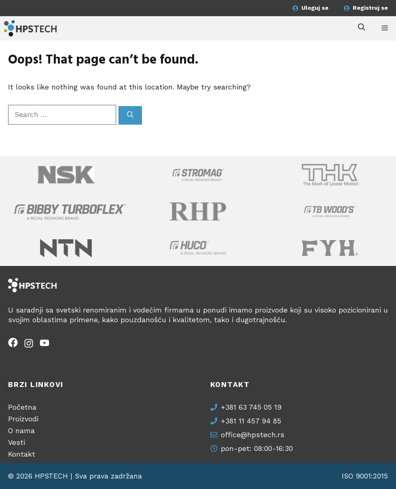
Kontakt (21, 454)
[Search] (130, 115)
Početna (22, 407)
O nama (21, 431)
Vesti (16, 442)
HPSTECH (51, 476)
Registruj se (370, 7)
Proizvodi (23, 419)
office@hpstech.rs (252, 435)
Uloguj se (314, 7)
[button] (361, 28)
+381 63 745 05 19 (251, 407)
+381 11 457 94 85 (251, 421)
